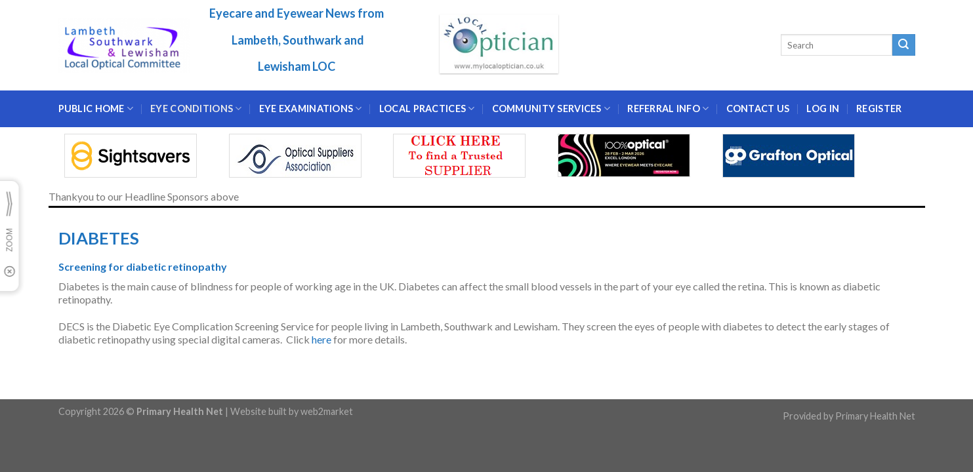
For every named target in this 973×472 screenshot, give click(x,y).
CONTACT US (758, 108)
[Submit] (903, 45)
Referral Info (668, 108)
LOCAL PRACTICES (427, 108)
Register (878, 108)
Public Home (96, 108)
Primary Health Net (875, 416)
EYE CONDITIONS (196, 108)
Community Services (551, 108)
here (321, 339)
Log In (822, 108)
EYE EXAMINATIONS (310, 108)
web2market (326, 411)
